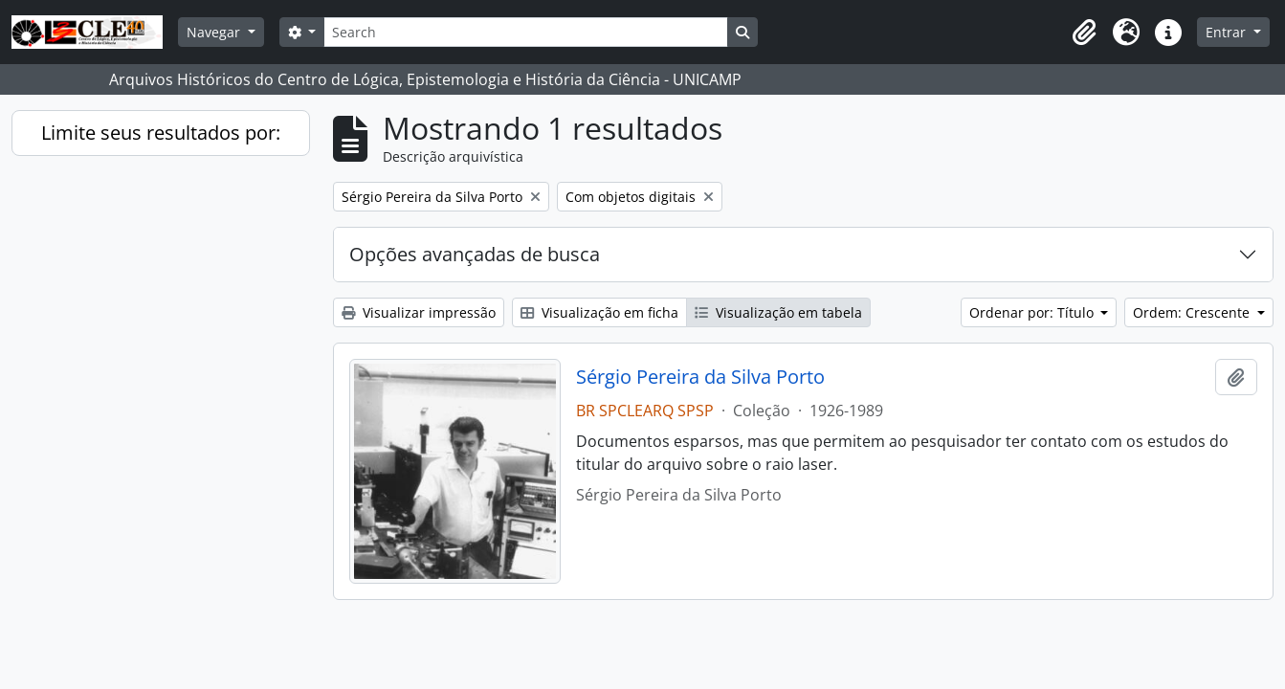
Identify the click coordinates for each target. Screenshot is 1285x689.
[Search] (525, 32)
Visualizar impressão (419, 312)
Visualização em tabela (778, 312)
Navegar (215, 32)
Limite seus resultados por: (160, 132)
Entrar (1228, 32)
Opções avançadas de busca (474, 254)
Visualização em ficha (599, 312)
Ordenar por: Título (1033, 312)
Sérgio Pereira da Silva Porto (700, 377)
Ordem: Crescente (1193, 312)
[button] (1084, 32)
